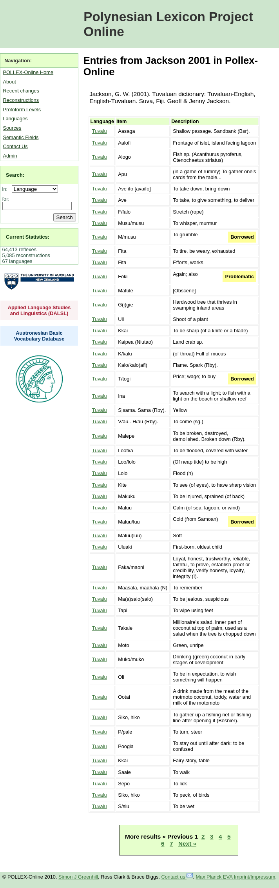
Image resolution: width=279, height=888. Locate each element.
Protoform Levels (22, 109)
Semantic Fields (20, 137)
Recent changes (21, 91)
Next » (187, 843)
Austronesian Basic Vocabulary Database (39, 336)
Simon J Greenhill (78, 877)
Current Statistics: (27, 237)
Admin (10, 156)
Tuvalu (99, 131)
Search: (15, 175)
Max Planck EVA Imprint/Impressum (235, 877)
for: (6, 199)
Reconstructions (21, 100)
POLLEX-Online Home (28, 72)
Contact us (177, 877)
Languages (15, 118)
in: (6, 189)
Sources (12, 128)
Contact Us (15, 146)
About (9, 82)
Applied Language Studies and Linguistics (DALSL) (39, 310)
